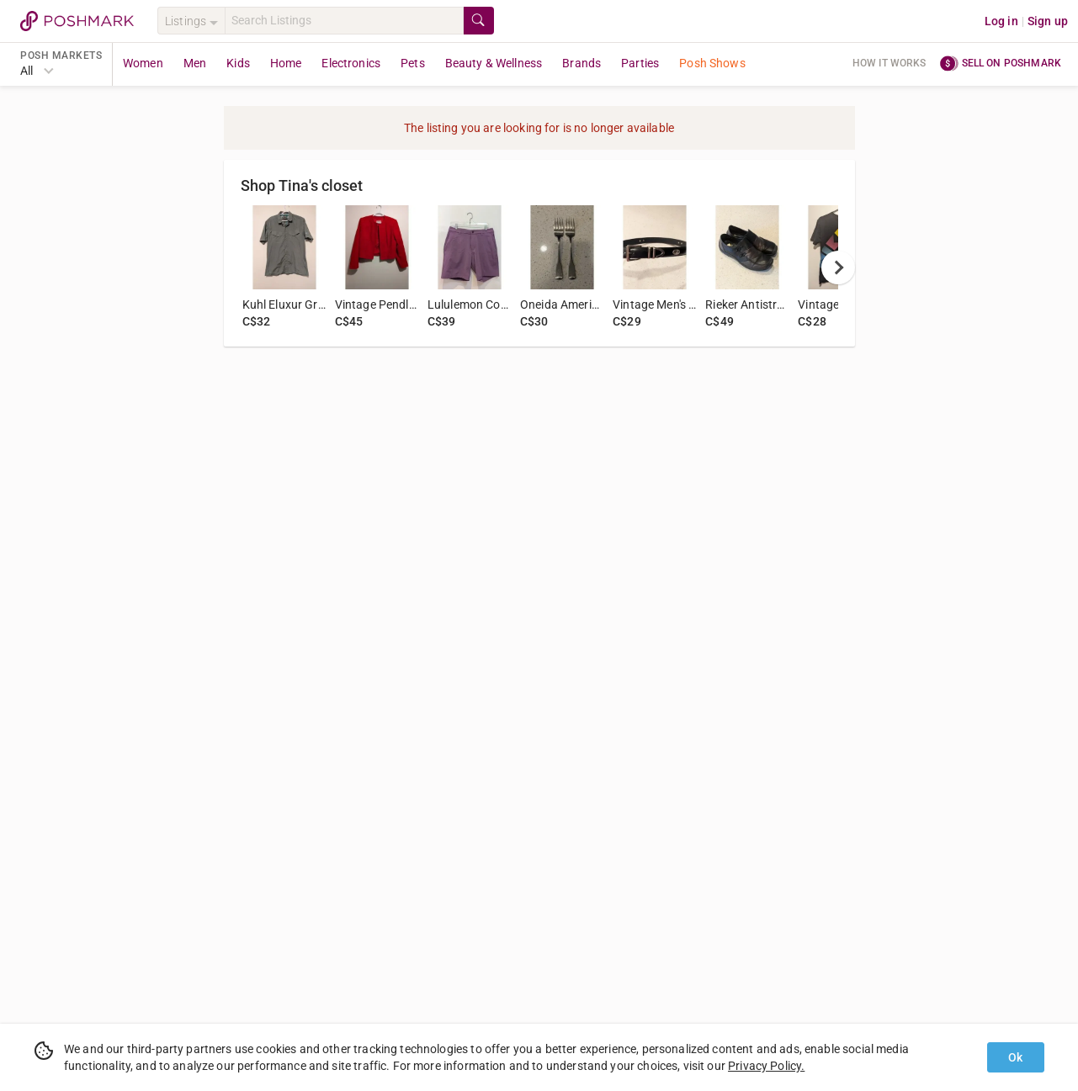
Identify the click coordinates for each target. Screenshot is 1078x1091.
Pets (413, 63)
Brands (581, 63)
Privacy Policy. (766, 1065)
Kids (238, 63)
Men (194, 63)
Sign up (1048, 21)
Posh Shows (712, 63)
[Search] (344, 20)
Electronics (350, 63)
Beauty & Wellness (494, 63)
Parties (640, 63)
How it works (889, 63)
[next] (838, 267)
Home (286, 63)
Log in (1001, 21)
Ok (1015, 1057)
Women (143, 63)
